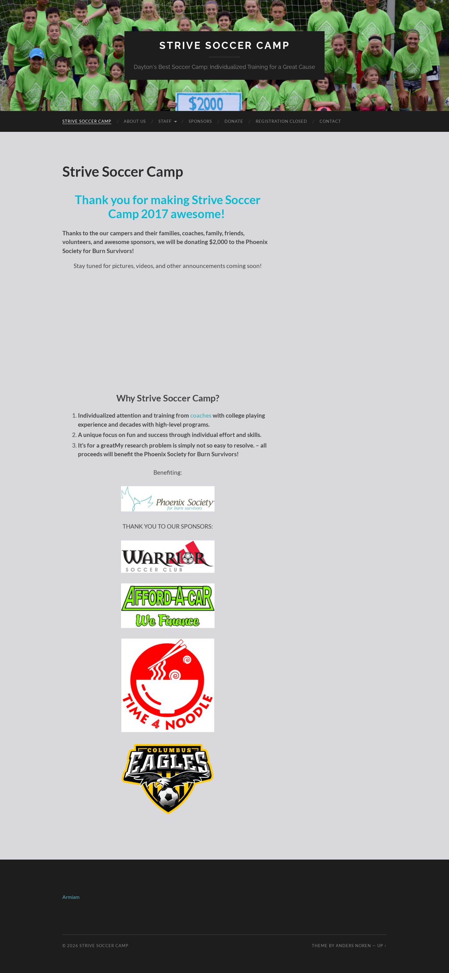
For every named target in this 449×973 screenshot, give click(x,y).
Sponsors (200, 121)
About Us (135, 121)
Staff (164, 121)
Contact (330, 121)
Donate (233, 121)
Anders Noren (353, 945)
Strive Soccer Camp (224, 45)
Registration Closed (281, 121)
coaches (200, 415)
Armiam (71, 897)
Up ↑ (382, 945)
